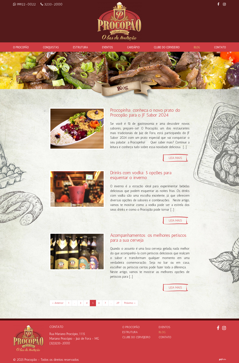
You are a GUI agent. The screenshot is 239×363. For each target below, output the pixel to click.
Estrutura (80, 47)
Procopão (30, 360)
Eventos (107, 47)
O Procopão (21, 47)
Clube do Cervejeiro (167, 47)
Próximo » (130, 303)
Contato (220, 47)
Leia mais (175, 158)
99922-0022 (25, 4)
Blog (197, 47)
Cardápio (133, 47)
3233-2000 (52, 4)
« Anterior (57, 303)
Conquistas (51, 47)
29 (118, 303)
